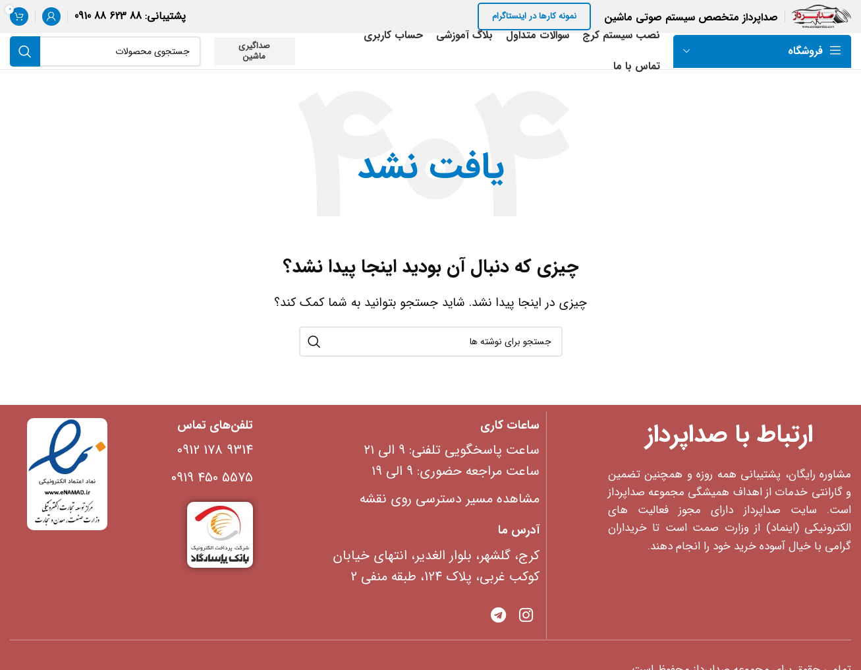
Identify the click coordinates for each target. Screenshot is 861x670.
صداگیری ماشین (254, 51)
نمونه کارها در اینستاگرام (534, 16)
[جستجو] (105, 51)
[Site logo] (821, 16)
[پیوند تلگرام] (498, 616)
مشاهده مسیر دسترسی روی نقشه (450, 499)
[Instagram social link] (526, 616)
